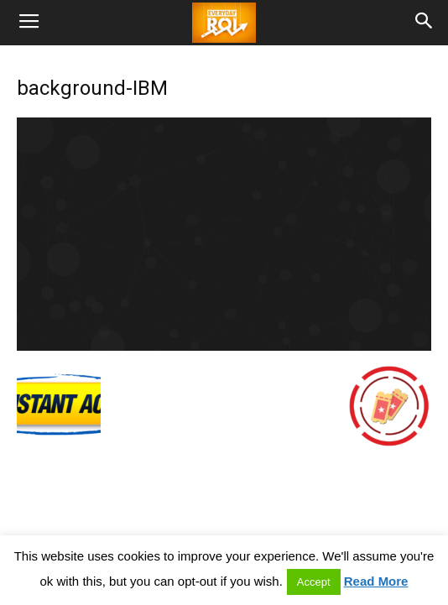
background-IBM (92, 88)
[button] (424, 22)
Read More (376, 581)
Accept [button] (314, 582)
